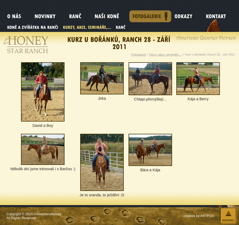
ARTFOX (207, 216)
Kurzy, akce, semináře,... (165, 54)
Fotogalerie (138, 54)
